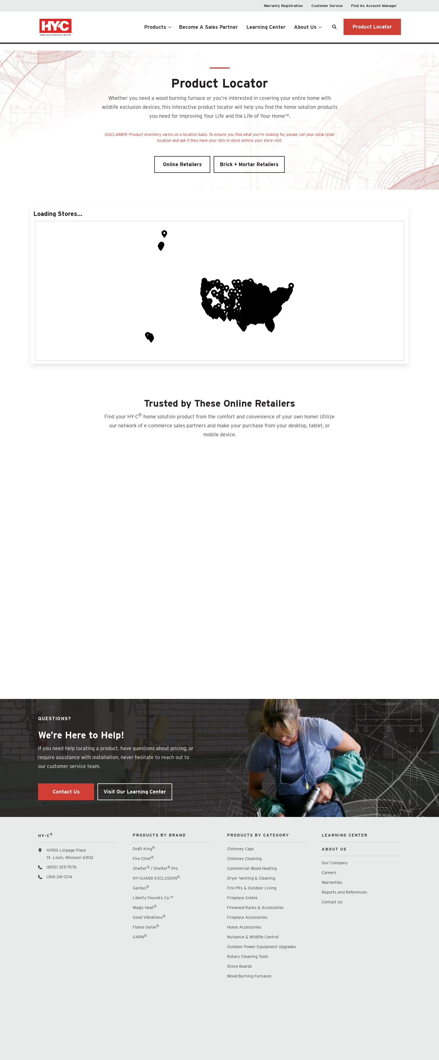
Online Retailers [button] (182, 173)
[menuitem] (283, 5)
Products (155, 27)
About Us (305, 27)
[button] (239, 314)
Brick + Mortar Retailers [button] (249, 173)
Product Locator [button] (372, 27)
